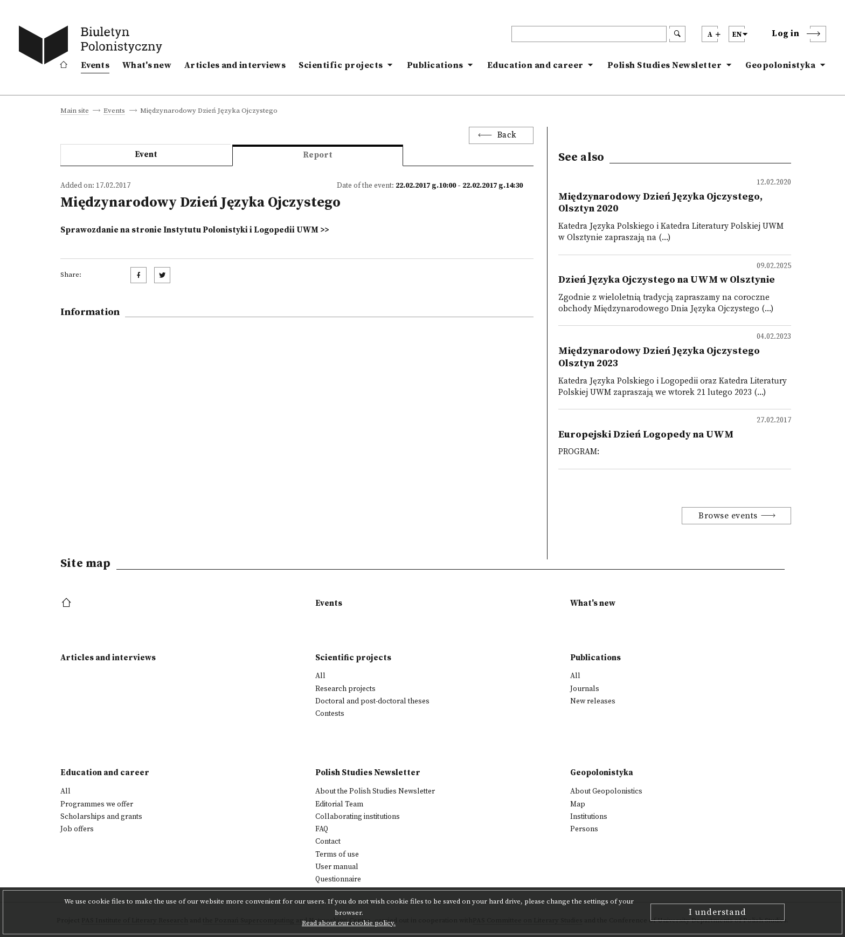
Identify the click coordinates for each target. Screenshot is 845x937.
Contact (328, 841)
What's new (146, 65)
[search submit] (677, 34)
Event (146, 154)
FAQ (321, 829)
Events (95, 65)
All (320, 676)
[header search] (589, 34)
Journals (584, 689)
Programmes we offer (96, 804)
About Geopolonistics (606, 791)
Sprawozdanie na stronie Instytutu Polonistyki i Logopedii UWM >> (194, 230)
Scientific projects (341, 65)
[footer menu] (67, 603)
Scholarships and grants (101, 817)
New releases (592, 701)
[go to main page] (93, 47)
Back (507, 135)
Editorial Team (339, 804)
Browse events (728, 515)
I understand (717, 912)
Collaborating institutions (357, 817)
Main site (74, 111)
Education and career (535, 65)
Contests (329, 714)
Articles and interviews (235, 65)
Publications (435, 65)
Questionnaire (338, 879)
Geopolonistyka (780, 65)
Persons (584, 829)
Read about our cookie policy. (349, 923)
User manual (336, 867)
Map (577, 804)
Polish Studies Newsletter (664, 65)
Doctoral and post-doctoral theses (372, 701)
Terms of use (337, 854)
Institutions (588, 817)
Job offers (77, 829)
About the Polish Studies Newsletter (375, 791)
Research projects (345, 689)
